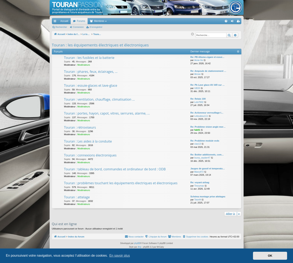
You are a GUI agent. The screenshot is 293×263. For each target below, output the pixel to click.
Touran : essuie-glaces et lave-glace (90, 85)
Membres (99, 21)
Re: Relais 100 (198, 99)
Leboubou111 (201, 116)
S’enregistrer (96, 27)
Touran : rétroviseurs (80, 127)
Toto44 (197, 199)
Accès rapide (55, 22)
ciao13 (197, 144)
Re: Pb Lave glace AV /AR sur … (208, 85)
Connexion (78, 27)
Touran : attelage (77, 197)
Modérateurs (83, 65)
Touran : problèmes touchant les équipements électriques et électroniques (121, 183)
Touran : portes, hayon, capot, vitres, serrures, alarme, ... (107, 113)
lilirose (197, 74)
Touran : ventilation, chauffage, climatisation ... (99, 99)
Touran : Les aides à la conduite (88, 141)
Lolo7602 (198, 102)
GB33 (197, 88)
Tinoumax (199, 185)
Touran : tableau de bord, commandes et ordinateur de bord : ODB (115, 169)
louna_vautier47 (202, 157)
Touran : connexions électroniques (90, 155)
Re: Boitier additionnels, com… (207, 154)
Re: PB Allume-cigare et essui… (207, 57)
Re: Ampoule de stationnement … (208, 71)
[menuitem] (212, 21)
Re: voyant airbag (200, 182)
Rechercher (61, 27)
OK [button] (270, 255)
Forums (81, 21)
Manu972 (199, 172)
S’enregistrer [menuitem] (239, 22)
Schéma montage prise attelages (208, 196)
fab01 (197, 130)
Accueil (64, 21)
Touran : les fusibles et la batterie (89, 57)
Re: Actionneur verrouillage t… (207, 112)
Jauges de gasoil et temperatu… (208, 168)
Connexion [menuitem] (233, 22)
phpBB (137, 243)
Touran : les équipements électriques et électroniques (100, 45)
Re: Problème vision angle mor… (208, 127)
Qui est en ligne (64, 223)
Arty (139, 247)
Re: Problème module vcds (205, 140)
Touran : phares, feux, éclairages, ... (91, 71)
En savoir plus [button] (119, 255)
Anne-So (198, 60)
